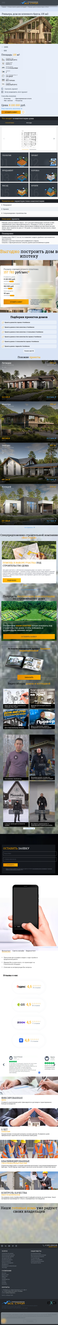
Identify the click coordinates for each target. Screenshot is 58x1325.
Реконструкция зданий (8, 1256)
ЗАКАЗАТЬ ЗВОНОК (53, 1246)
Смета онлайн (18, 951)
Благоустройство (6, 1261)
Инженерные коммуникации (9, 1265)
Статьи (4, 1280)
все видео (28, 828)
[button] (25, 149)
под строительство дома (22, 564)
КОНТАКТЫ (6, 1287)
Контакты (4, 1284)
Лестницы (4, 1267)
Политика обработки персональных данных (27, 1305)
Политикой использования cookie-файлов (14, 1317)
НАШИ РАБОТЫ (36, 1251)
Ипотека (4, 1273)
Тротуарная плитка (36, 1262)
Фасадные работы (6, 1258)
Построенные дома (36, 1253)
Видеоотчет (31, 951)
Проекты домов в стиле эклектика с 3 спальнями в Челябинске (24, 332)
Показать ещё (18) (29, 351)
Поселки (4, 1282)
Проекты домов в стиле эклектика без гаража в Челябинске (23, 336)
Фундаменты (5, 1264)
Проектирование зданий (8, 1255)
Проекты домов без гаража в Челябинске (17, 322)
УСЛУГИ (4, 1251)
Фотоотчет (6, 951)
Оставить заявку (11, 112)
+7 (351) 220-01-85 (54, 2)
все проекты (29, 527)
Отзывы (4, 1277)
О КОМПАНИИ (6, 1271)
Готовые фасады (35, 1258)
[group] (29, 139)
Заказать (29, 677)
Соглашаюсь (29, 1321)
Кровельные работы (7, 1259)
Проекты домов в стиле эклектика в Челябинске (19, 327)
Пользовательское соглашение (9, 1305)
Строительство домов (7, 1253)
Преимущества (6, 1279)
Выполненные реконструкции (38, 1255)
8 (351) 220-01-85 (8, 1291)
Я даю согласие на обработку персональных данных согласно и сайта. (29, 869)
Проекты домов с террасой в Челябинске (17, 346)
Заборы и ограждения (7, 1262)
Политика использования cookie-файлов (11, 1306)
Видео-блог (5, 1276)
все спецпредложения (28, 589)
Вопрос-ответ (5, 1274)
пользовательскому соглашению (39, 868)
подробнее (11, 580)
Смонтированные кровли (37, 1256)
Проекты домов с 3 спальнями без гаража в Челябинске (22, 341)
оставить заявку (16, 302)
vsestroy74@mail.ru (10, 1292)
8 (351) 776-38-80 (18, 1291)
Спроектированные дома (37, 1261)
